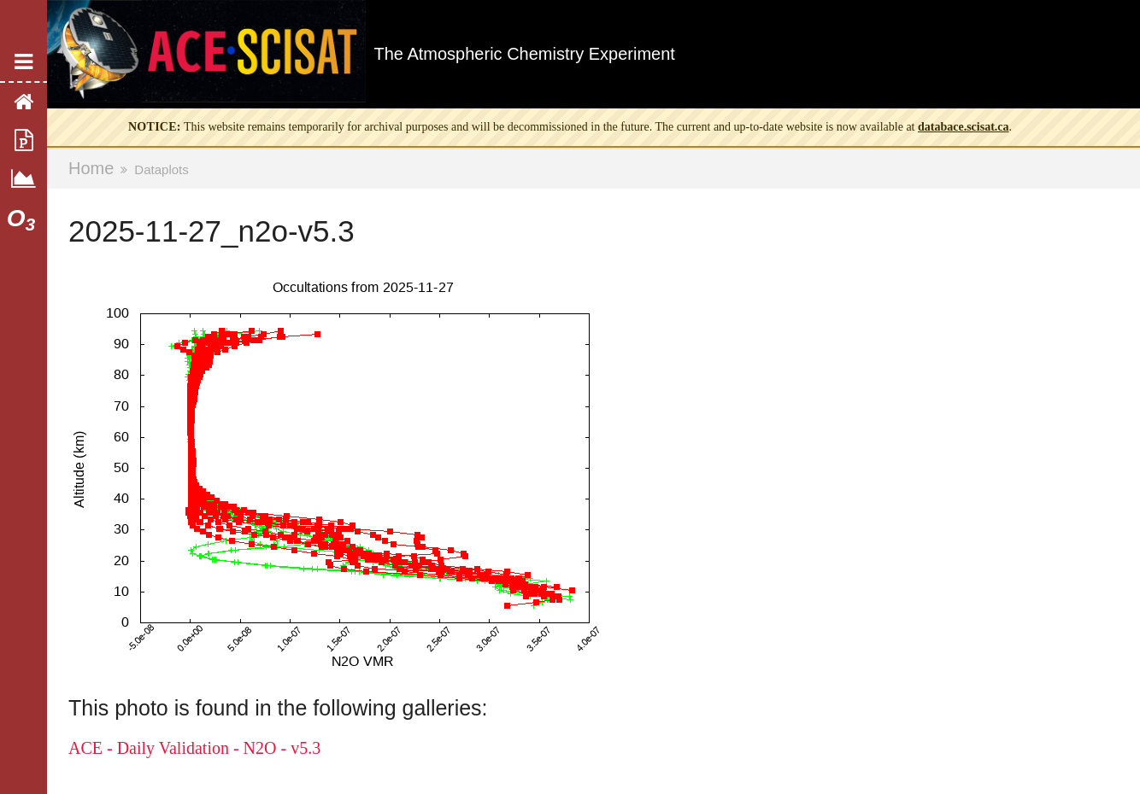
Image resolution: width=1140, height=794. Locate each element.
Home (91, 168)
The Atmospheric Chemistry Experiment (524, 53)
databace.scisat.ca (963, 126)
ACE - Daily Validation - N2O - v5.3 (194, 748)
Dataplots (161, 169)
